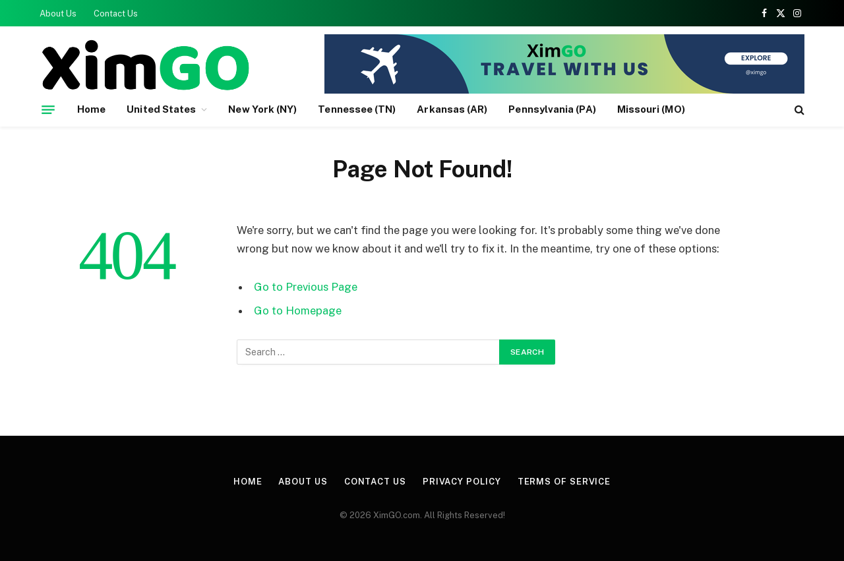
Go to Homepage (298, 310)
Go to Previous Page (305, 286)
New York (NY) (262, 109)
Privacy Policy (462, 482)
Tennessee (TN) (357, 109)
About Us (58, 13)
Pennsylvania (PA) (551, 109)
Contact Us (116, 13)
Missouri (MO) (651, 109)
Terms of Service (564, 482)
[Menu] (48, 109)
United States (161, 109)
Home (91, 109)
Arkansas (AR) (452, 109)
